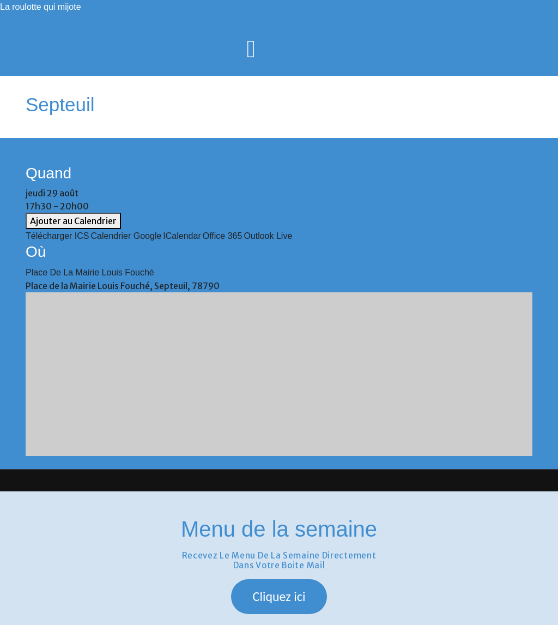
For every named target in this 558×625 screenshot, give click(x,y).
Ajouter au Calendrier (73, 220)
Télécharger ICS (57, 236)
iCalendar (182, 236)
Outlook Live (268, 236)
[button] (279, 596)
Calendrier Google (126, 236)
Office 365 (222, 236)
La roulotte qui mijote (40, 6)
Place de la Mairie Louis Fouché (90, 272)
